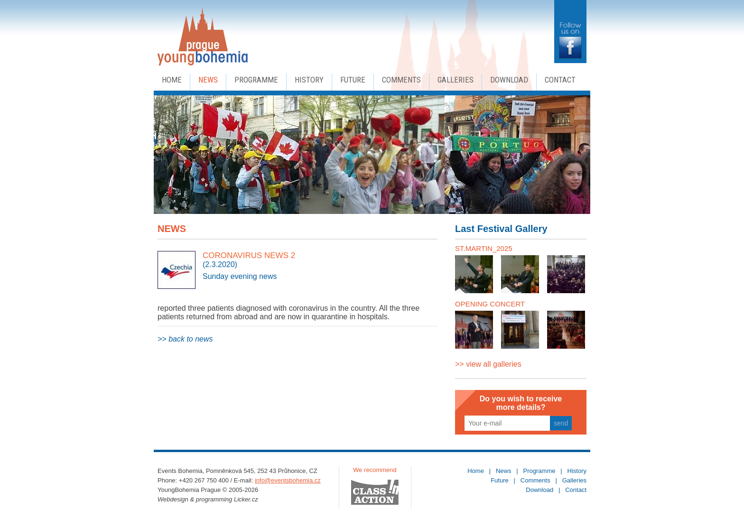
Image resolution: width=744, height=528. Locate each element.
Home (172, 79)
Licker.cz (246, 499)
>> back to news (185, 339)
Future (352, 79)
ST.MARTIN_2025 (483, 248)
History (309, 79)
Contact (560, 79)
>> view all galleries (488, 364)
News (208, 79)
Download (509, 79)
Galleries (455, 79)
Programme (256, 79)
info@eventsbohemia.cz (288, 480)
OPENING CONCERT (490, 304)
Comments (401, 79)
